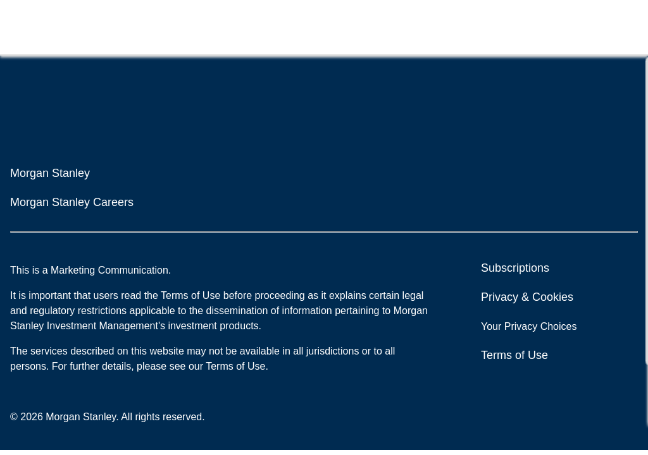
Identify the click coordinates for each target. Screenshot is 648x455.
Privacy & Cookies (527, 297)
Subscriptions (515, 268)
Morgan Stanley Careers (72, 202)
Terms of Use (514, 355)
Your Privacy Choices (530, 326)
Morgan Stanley (50, 173)
